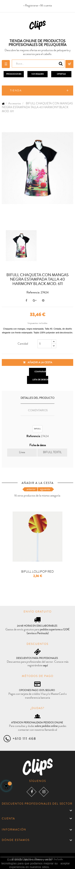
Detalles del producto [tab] (37, 398)
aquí (45, 665)
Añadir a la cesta (37, 362)
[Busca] (38, 64)
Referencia (33, 436)
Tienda (16, 90)
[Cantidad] (45, 343)
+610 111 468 (24, 738)
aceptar (65, 863)
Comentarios (38, 410)
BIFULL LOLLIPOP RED (37, 572)
